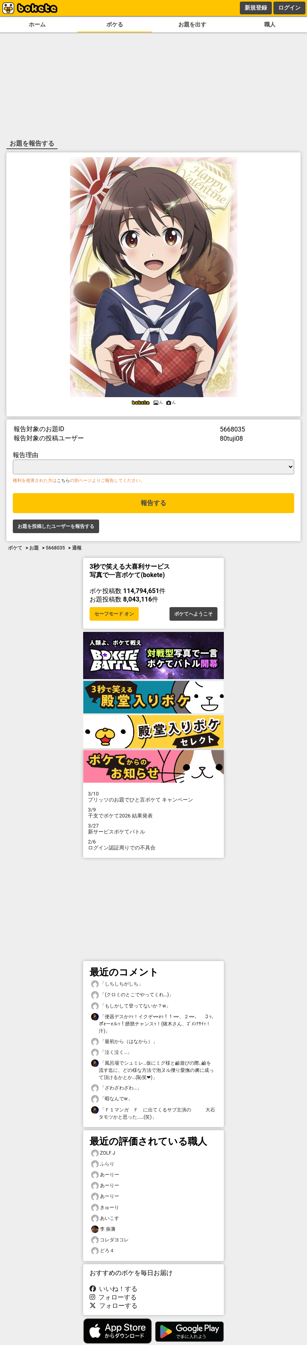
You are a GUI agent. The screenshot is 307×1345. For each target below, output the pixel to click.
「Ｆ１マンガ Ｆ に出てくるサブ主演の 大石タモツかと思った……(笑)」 (153, 1113)
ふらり (102, 1164)
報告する (153, 503)
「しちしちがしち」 (117, 984)
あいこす (105, 1218)
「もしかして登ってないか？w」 (131, 1006)
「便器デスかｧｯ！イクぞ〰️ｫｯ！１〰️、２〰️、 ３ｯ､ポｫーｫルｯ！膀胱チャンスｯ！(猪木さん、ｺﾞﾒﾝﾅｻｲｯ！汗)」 (152, 1023)
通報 (77, 548)
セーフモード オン (114, 614)
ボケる (114, 24)
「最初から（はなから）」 (124, 1041)
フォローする (113, 1297)
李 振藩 (103, 1229)
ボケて (15, 548)
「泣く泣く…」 (111, 1052)
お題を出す (192, 24)
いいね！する (114, 1289)
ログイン (289, 7)
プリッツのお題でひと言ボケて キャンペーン (153, 797)
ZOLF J (103, 1153)
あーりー (105, 1175)
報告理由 (25, 455)
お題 (34, 548)
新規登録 (256, 7)
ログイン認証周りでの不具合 (153, 845)
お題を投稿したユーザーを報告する (56, 526)
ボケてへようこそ (193, 614)
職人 (269, 24)
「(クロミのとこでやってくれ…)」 (132, 995)
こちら (63, 480)
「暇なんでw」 (111, 1099)
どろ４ (102, 1251)
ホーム (37, 24)
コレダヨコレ (110, 1240)
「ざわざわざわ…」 (116, 1088)
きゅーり (105, 1207)
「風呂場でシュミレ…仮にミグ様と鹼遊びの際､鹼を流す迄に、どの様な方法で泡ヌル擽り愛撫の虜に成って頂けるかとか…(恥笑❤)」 (152, 1069)
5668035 (55, 548)
